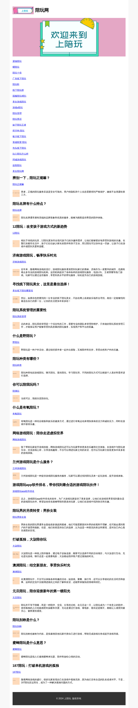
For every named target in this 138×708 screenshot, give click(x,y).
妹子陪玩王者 (19, 125)
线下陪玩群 (18, 90)
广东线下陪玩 (19, 78)
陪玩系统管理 (19, 316)
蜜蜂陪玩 (17, 649)
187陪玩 (17, 672)
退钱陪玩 (17, 61)
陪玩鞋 (16, 84)
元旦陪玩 (17, 597)
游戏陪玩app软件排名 (23, 491)
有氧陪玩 (17, 414)
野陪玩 (16, 342)
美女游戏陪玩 (19, 102)
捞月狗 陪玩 (18, 130)
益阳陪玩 (17, 165)
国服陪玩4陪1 (19, 96)
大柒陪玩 (17, 546)
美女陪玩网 (18, 171)
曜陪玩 (16, 67)
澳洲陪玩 (17, 571)
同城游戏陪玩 (19, 159)
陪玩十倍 (17, 73)
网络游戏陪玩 (19, 439)
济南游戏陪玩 (19, 262)
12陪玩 (16, 233)
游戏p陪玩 (18, 107)
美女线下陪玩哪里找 (23, 290)
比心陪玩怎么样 (20, 154)
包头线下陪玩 (19, 148)
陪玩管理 (17, 113)
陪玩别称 (17, 626)
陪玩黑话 (17, 119)
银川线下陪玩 (19, 136)
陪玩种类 (17, 365)
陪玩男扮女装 (19, 517)
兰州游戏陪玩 (19, 468)
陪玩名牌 (17, 210)
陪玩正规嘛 (18, 184)
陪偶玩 (16, 391)
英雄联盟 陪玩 (20, 142)
